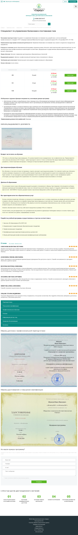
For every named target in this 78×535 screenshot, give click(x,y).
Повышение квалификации (11, 306)
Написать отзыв (18, 243)
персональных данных (24, 478)
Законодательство (39, 520)
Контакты (5, 325)
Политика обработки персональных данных (39, 522)
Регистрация (73, 1)
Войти (65, 1)
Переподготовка (7, 302)
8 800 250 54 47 (39, 18)
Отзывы (5, 313)
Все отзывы (11, 243)
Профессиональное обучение (11, 309)
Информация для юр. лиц (10, 317)
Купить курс (70, 75)
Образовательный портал (39, 10)
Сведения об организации (10, 321)
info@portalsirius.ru (39, 528)
